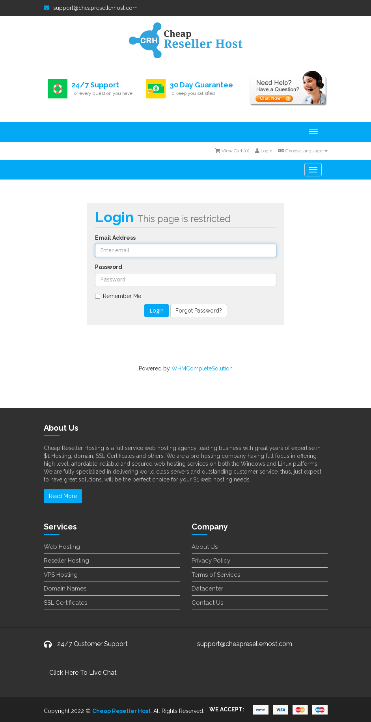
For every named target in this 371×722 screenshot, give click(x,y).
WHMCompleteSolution (202, 368)
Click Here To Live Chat (83, 672)
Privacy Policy (211, 560)
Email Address (115, 238)
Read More (63, 496)
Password (108, 267)
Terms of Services (216, 574)
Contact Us (207, 602)
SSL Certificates (65, 602)
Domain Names (65, 588)
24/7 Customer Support (92, 644)
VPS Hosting (61, 574)
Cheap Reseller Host (121, 711)
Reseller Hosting (66, 560)
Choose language (303, 151)
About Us (205, 546)
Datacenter (207, 588)
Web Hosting (62, 546)
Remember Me (118, 296)
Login (263, 151)
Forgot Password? (198, 310)
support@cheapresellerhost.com (91, 8)
